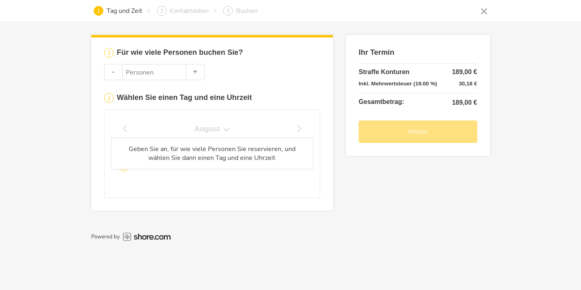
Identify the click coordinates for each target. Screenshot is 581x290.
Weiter (418, 131)
